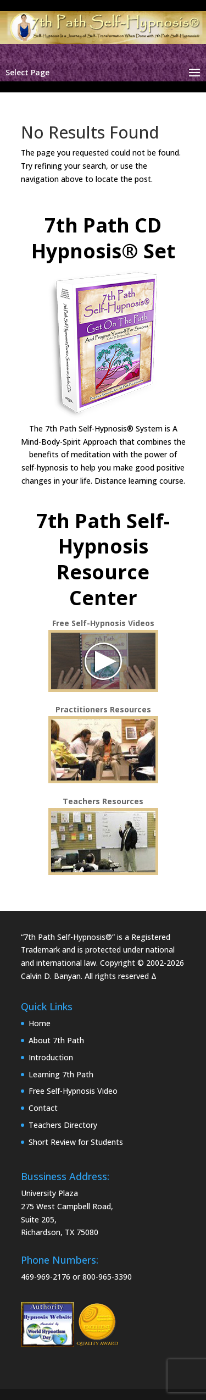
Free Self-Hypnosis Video (73, 1091)
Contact (43, 1108)
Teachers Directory (63, 1125)
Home (40, 1023)
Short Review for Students (76, 1142)
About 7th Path (56, 1040)
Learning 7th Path (61, 1074)
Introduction (51, 1057)
